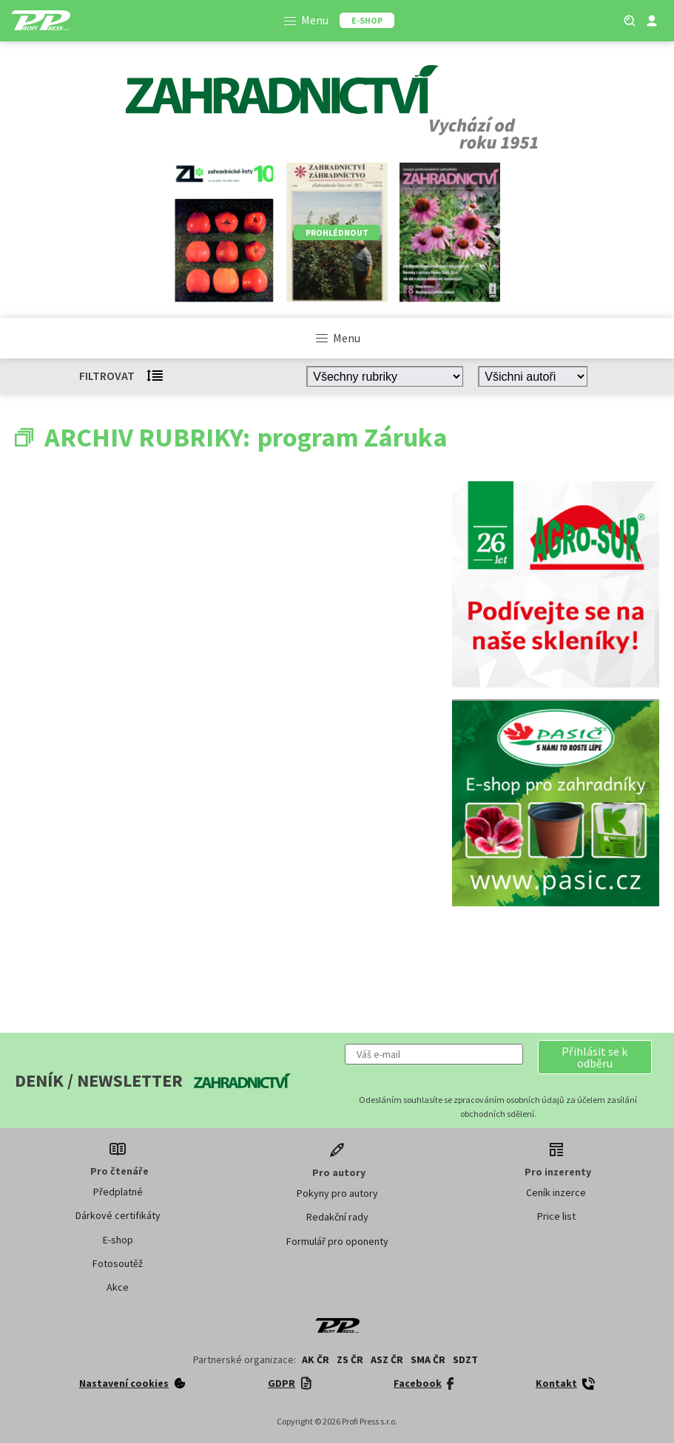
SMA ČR (428, 1359)
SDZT (465, 1359)
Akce (118, 1287)
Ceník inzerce (556, 1192)
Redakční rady (337, 1216)
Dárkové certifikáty (118, 1215)
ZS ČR (350, 1359)
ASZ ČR (387, 1359)
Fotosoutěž (117, 1263)
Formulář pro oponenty (337, 1241)
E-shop (118, 1239)
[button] (595, 1057)
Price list (556, 1216)
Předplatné (118, 1191)
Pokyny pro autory (337, 1193)
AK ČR (315, 1359)
